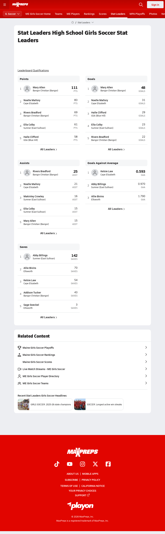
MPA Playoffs (137, 13)
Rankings (89, 13)
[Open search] (141, 4)
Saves (23, 247)
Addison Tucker (32, 292)
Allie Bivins (97, 196)
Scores (103, 13)
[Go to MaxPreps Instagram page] (82, 464)
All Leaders (48, 149)
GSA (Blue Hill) (31, 140)
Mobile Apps (90, 473)
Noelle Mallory (32, 100)
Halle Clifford (31, 136)
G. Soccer (12, 13)
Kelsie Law (106, 171)
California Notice (93, 486)
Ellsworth (95, 199)
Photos (153, 13)
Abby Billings (98, 184)
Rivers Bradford (32, 112)
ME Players (73, 13)
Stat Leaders (118, 13)
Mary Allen (39, 87)
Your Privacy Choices (82, 490)
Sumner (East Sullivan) (35, 128)
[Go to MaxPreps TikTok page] (57, 464)
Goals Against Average (102, 163)
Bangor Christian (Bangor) (45, 90)
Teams (58, 13)
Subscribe (71, 479)
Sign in (155, 4)
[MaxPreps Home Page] (72, 22)
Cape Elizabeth (31, 103)
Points (24, 79)
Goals (91, 79)
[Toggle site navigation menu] (4, 4)
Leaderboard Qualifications (33, 70)
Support (82, 495)
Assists (24, 163)
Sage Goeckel (31, 304)
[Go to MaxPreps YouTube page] (70, 464)
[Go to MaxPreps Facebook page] (108, 464)
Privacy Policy (91, 479)
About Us (73, 473)
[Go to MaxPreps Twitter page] (95, 464)
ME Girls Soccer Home (38, 13)
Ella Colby (29, 124)
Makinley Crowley (34, 196)
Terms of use (69, 486)
